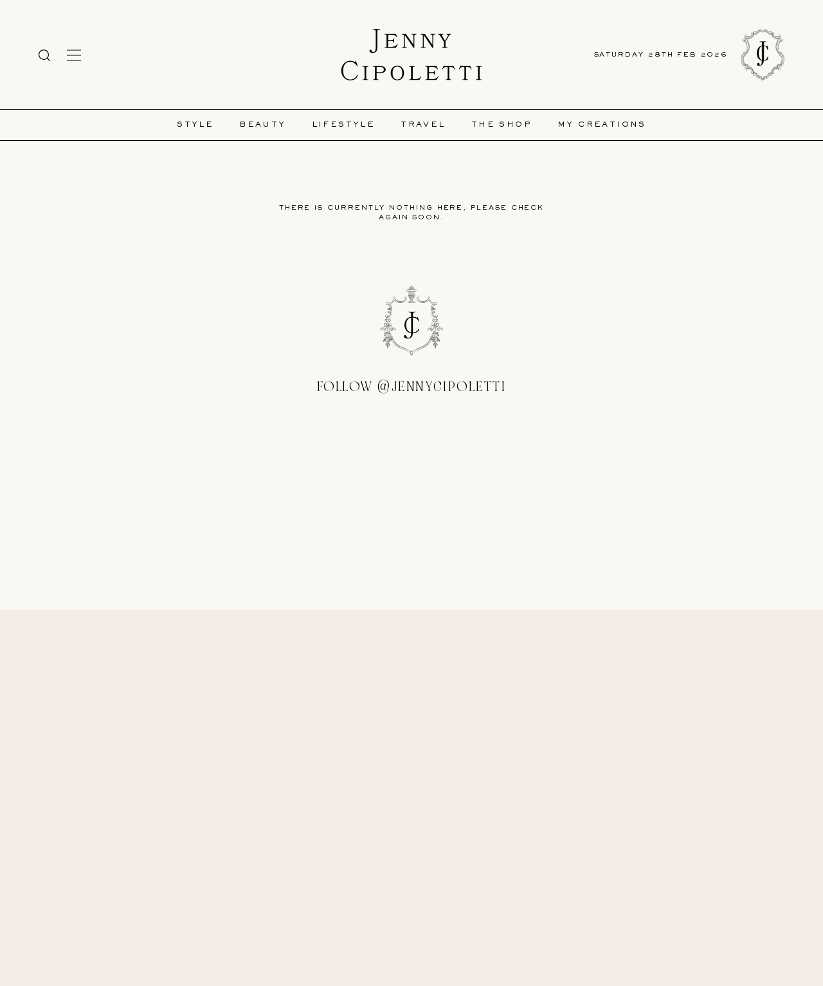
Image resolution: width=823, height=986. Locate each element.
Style (195, 125)
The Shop (501, 125)
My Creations (601, 125)
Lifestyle (343, 125)
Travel (423, 125)
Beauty (262, 125)
